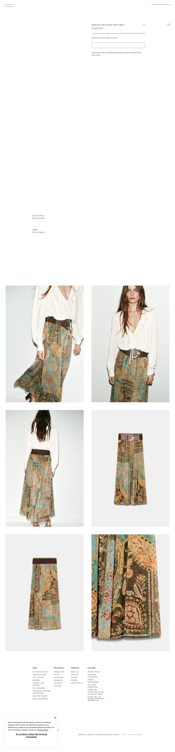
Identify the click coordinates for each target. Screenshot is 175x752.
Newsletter (59, 672)
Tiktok (57, 675)
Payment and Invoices (38, 684)
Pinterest (58, 683)
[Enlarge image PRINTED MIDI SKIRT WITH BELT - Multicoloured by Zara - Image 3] (131, 344)
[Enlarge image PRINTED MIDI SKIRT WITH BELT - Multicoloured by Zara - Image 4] (45, 468)
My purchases (39, 688)
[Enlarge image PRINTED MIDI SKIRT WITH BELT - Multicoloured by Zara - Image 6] (45, 592)
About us (75, 672)
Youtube (57, 686)
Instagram (58, 677)
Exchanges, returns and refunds (42, 692)
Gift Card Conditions (92, 686)
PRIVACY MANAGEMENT (93, 681)
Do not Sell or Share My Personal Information (96, 699)
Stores (74, 680)
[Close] (55, 717)
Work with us (77, 683)
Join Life (74, 675)
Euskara (99, 734)
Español (82, 734)
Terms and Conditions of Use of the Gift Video (96, 692)
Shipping (36, 680)
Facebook (58, 680)
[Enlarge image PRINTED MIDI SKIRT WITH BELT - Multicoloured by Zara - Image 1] (131, 219)
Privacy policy (94, 672)
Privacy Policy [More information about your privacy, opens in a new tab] (42, 730)
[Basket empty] (169, 24)
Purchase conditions (92, 676)
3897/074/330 (111, 38)
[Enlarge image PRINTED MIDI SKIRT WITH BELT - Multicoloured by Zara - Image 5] (131, 468)
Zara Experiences (40, 699)
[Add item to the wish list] (144, 25)
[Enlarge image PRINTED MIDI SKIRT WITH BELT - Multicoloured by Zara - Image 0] (45, 84)
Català (116, 734)
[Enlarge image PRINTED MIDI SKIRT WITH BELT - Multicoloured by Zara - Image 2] (45, 344)
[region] (31, 731)
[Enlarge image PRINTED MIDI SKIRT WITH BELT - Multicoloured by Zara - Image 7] (131, 592)
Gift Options (38, 677)
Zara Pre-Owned (40, 696)
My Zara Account (40, 672)
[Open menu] (10, 6)
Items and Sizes (39, 675)
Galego (108, 734)
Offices (74, 677)
